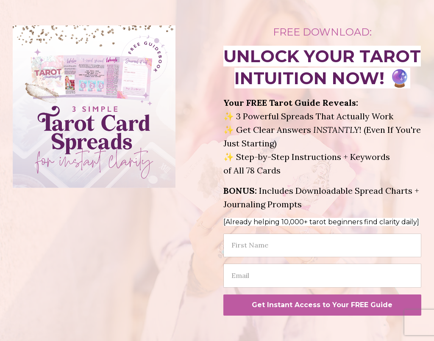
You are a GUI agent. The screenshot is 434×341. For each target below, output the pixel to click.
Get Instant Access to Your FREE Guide (322, 305)
